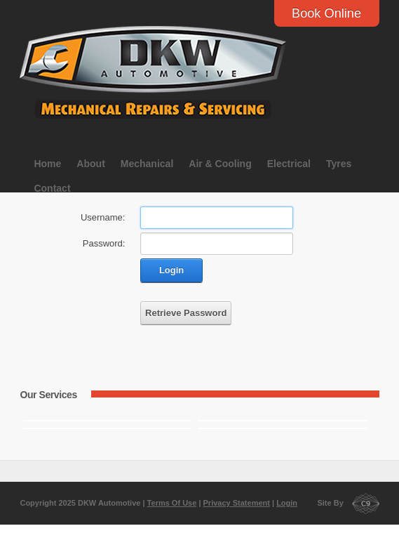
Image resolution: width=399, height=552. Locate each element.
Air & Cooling (220, 163)
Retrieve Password (185, 313)
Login (171, 270)
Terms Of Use (172, 503)
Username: (103, 217)
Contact (52, 188)
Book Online (326, 13)
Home (47, 163)
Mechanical (147, 163)
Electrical (289, 163)
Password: (104, 243)
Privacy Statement (236, 503)
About (90, 163)
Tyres (338, 163)
